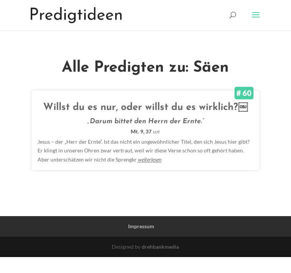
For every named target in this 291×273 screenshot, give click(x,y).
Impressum (141, 226)
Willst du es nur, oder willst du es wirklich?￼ (145, 107)
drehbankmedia (160, 246)
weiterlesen (149, 159)
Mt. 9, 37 (145, 131)
